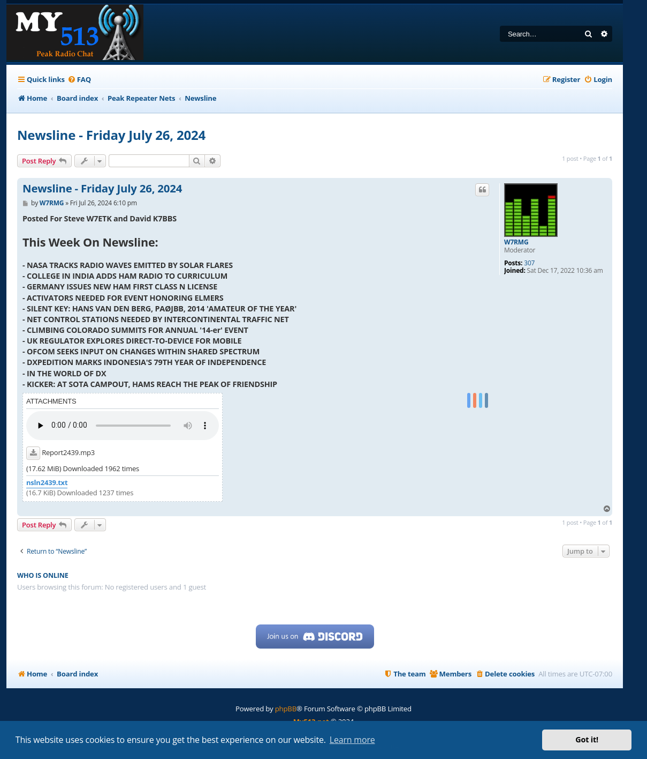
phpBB (285, 708)
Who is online (42, 575)
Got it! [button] (586, 739)
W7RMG (516, 242)
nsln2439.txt (46, 482)
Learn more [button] (352, 740)
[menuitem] (79, 79)
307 (529, 263)
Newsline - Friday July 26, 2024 (111, 135)
